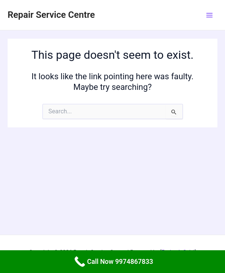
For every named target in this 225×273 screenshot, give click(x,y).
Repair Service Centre (51, 14)
